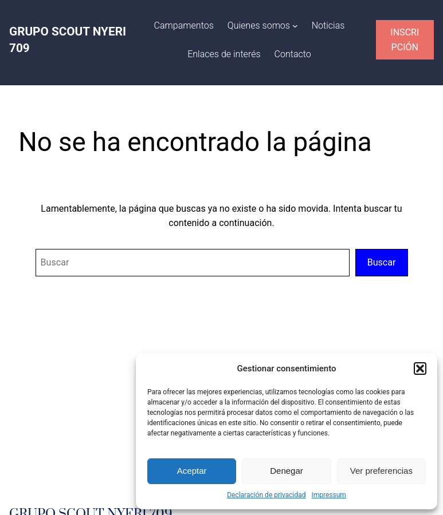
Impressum (328, 495)
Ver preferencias (381, 471)
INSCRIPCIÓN (404, 40)
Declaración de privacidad (266, 495)
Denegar (286, 471)
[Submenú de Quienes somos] (295, 26)
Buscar (381, 262)
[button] (420, 368)
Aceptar (192, 471)
